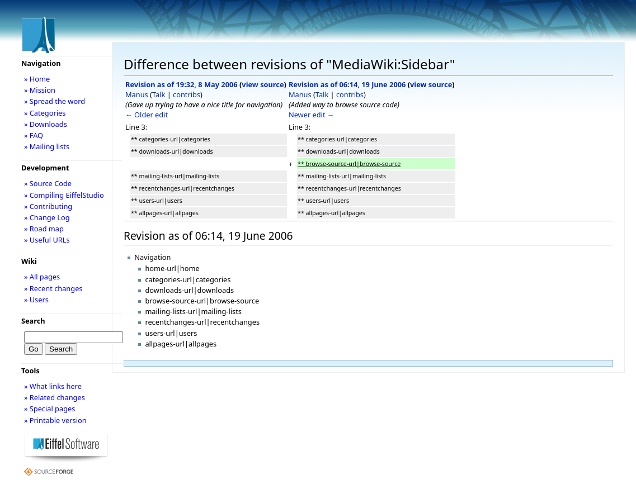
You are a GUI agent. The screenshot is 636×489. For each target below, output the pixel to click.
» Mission (39, 90)
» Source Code (48, 183)
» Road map (44, 229)
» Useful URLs (47, 240)
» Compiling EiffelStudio (64, 195)
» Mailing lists (46, 146)
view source (263, 84)
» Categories (45, 113)
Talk (158, 94)
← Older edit (146, 115)
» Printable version (55, 420)
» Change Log (47, 217)
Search (33, 321)
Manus (136, 94)
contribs (186, 94)
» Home (37, 79)
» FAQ (33, 135)
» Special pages (49, 408)
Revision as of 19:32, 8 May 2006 (181, 84)
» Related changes (54, 397)
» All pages (42, 277)
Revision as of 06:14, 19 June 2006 (347, 84)
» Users (36, 300)
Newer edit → (312, 115)
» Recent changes (53, 288)
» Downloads (45, 124)
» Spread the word (54, 101)
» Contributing (48, 206)
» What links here (53, 386)
